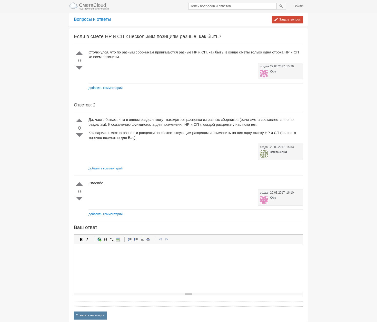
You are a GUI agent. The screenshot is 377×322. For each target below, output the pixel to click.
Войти (298, 6)
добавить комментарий (106, 88)
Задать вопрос (290, 19)
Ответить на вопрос (90, 315)
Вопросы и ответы (92, 19)
